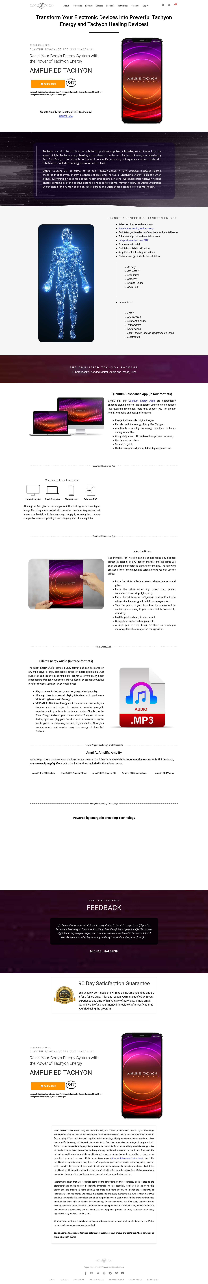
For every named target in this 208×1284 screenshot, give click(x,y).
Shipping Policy (116, 1280)
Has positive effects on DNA (133, 240)
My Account (152, 1280)
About (67, 5)
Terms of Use (135, 1280)
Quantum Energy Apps (141, 400)
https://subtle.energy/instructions (127, 1158)
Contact (65, 1280)
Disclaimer (79, 1280)
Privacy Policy (97, 1280)
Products (110, 6)
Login (145, 6)
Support (135, 5)
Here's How (66, 116)
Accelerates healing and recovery (136, 228)
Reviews (89, 6)
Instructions (123, 6)
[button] (163, 5)
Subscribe (77, 6)
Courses (99, 6)
